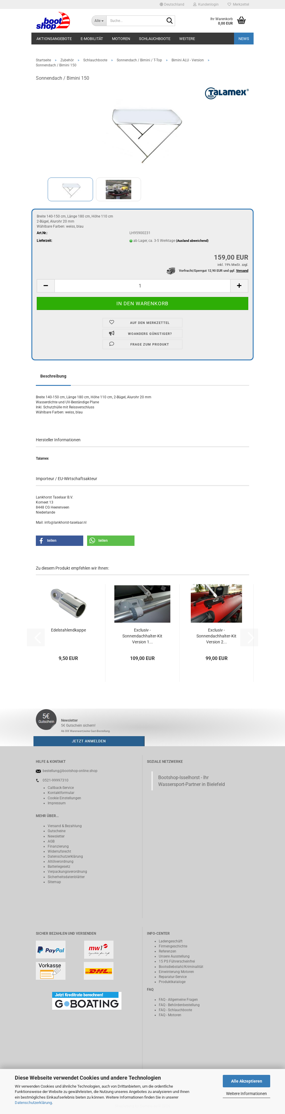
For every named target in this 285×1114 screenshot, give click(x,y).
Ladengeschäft (170, 941)
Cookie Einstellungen (64, 798)
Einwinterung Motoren (176, 972)
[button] (172, 4)
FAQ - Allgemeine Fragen (178, 1000)
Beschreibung (53, 376)
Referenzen (167, 951)
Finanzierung (58, 846)
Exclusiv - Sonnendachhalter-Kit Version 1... (142, 636)
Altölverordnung (60, 861)
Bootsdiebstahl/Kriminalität (181, 967)
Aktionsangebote (54, 38)
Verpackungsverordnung (67, 872)
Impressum (57, 803)
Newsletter (56, 836)
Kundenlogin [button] (206, 4)
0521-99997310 (55, 780)
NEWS (243, 38)
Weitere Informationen (246, 1093)
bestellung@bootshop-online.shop (70, 771)
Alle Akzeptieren (246, 1081)
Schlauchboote (154, 38)
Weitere (187, 38)
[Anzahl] (142, 286)
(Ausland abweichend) (192, 241)
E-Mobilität (92, 38)
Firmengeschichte (173, 946)
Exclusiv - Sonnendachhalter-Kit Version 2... (216, 636)
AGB (51, 841)
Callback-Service (61, 788)
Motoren (121, 38)
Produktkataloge (172, 982)
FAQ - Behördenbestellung (179, 1005)
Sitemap (54, 882)
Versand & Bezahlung (65, 826)
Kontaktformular (61, 793)
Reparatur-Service (173, 977)
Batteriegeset (58, 866)
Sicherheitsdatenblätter (66, 877)
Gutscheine (56, 831)
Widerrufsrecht (59, 851)
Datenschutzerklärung (33, 1102)
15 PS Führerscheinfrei (177, 961)
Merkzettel (238, 4)
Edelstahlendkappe (68, 630)
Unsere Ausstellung (174, 956)
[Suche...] (99, 20)
